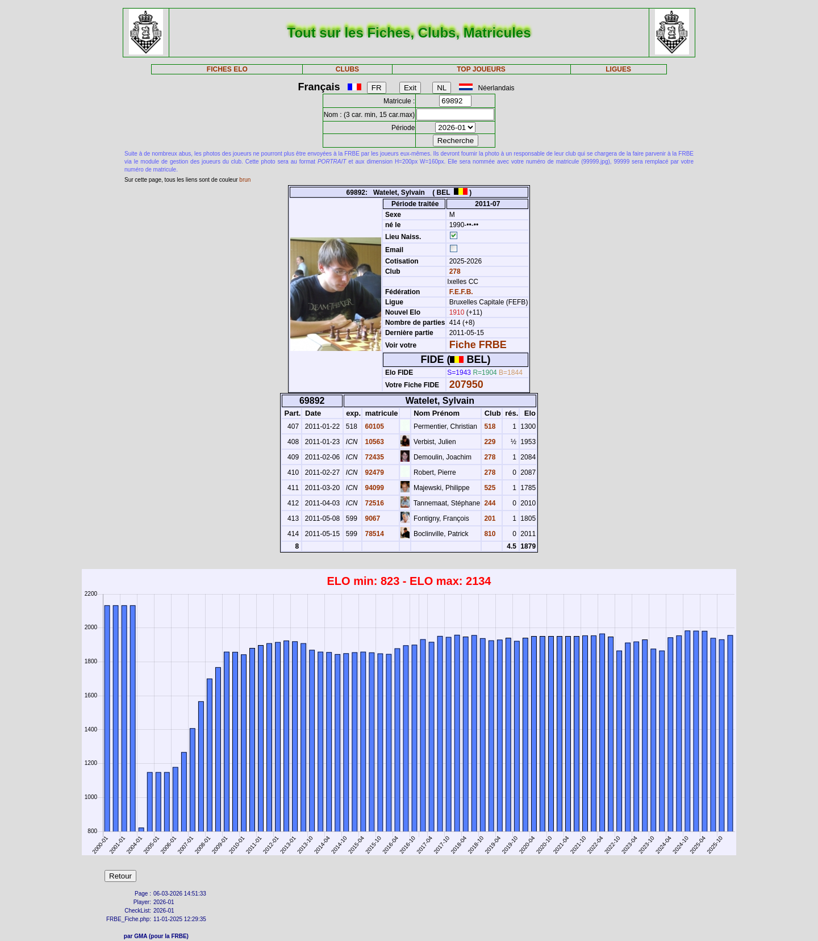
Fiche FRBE (478, 344)
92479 (373, 472)
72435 (373, 457)
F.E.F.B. (461, 292)
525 (488, 488)
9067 (371, 518)
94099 (373, 488)
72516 (373, 503)
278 (453, 271)
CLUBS (347, 69)
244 (488, 503)
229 (488, 442)
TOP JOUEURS (481, 69)
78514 (373, 534)
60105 (373, 426)
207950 (466, 384)
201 (488, 518)
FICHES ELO (227, 69)
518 (488, 426)
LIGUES (618, 69)
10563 (373, 442)
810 (488, 534)
